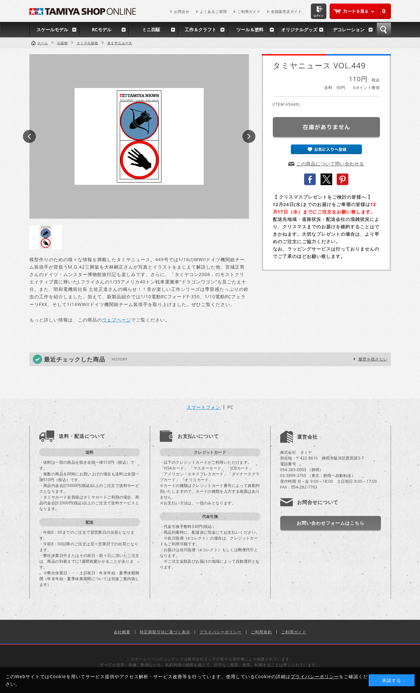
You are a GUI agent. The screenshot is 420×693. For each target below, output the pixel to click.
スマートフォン (203, 407)
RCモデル (101, 29)
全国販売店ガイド (286, 11)
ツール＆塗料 (249, 29)
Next (248, 136)
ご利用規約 (261, 632)
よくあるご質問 (213, 11)
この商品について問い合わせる (330, 164)
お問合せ (182, 11)
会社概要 (122, 632)
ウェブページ (116, 320)
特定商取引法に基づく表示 (165, 632)
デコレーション (348, 29)
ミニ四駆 (151, 29)
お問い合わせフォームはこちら (330, 523)
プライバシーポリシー (220, 632)
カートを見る (360, 11)
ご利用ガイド (249, 11)
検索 (384, 30)
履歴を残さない (373, 359)
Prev (29, 136)
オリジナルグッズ (299, 29)
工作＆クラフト (200, 29)
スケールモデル (52, 29)
